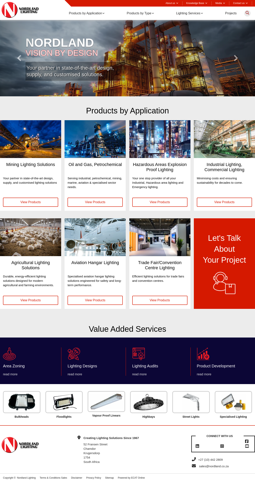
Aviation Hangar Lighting (95, 262)
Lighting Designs (82, 366)
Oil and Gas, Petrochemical (95, 164)
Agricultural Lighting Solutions (30, 265)
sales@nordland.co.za (214, 466)
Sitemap (109, 477)
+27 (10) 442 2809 (207, 459)
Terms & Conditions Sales (53, 477)
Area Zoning (14, 366)
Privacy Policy (93, 477)
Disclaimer (76, 477)
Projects (231, 13)
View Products (31, 202)
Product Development (216, 366)
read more (10, 374)
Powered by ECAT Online (131, 477)
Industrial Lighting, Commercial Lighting (224, 167)
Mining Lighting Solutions (30, 164)
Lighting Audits (145, 366)
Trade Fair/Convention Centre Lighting (159, 265)
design (105, 68)
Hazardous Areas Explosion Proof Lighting (160, 167)
